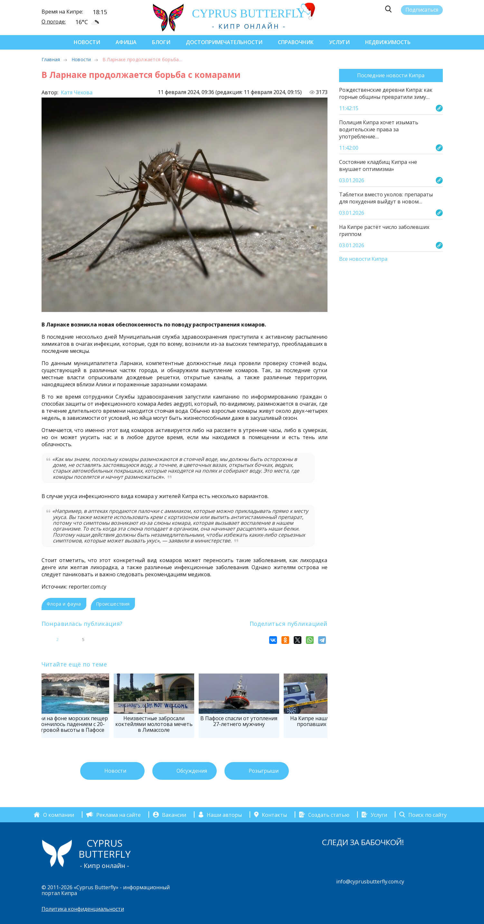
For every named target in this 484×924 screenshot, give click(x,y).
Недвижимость (388, 42)
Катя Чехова (76, 92)
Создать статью (328, 814)
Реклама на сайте (118, 814)
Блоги (161, 42)
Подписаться (421, 9)
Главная (51, 59)
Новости (87, 42)
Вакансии (174, 814)
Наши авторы (224, 814)
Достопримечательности (224, 42)
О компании (58, 814)
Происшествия (113, 604)
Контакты (274, 814)
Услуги (339, 42)
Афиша (126, 42)
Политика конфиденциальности (83, 909)
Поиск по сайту (427, 814)
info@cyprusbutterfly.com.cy (370, 881)
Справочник (296, 42)
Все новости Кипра (363, 259)
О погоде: (54, 21)
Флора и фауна (64, 604)
